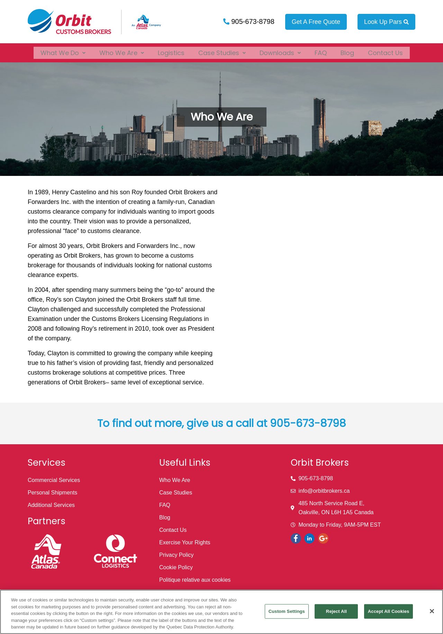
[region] (221, 612)
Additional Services (51, 505)
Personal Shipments (52, 492)
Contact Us (385, 50)
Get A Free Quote (316, 21)
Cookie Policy (176, 567)
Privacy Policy (176, 555)
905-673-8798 (251, 21)
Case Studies (222, 50)
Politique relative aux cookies (194, 580)
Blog (347, 50)
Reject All (336, 611)
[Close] (432, 611)
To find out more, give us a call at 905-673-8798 (221, 423)
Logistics (171, 50)
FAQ (321, 50)
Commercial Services (54, 480)
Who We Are (121, 50)
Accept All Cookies (388, 611)
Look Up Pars (386, 21)
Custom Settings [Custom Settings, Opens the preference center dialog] (287, 611)
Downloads (280, 50)
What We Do (62, 50)
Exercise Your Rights (184, 542)
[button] (63, 50)
